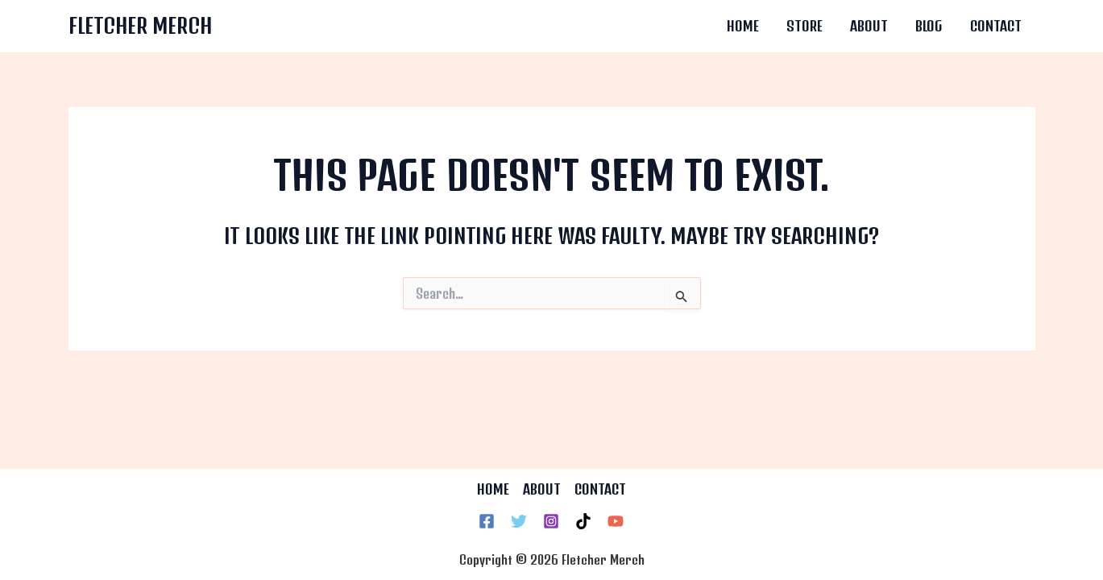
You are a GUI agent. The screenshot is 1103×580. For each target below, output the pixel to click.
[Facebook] (487, 521)
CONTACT (600, 489)
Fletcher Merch (140, 25)
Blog (929, 26)
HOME (493, 489)
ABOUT (542, 489)
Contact (996, 26)
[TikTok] (583, 521)
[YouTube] (615, 521)
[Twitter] (519, 521)
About (869, 26)
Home (743, 26)
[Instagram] (551, 521)
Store (804, 26)
